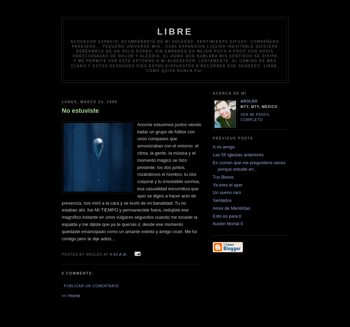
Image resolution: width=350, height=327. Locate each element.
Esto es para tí (227, 216)
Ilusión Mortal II (228, 223)
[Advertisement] (188, 88)
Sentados (222, 200)
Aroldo (249, 101)
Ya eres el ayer (227, 184)
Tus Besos (223, 177)
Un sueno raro (227, 192)
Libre (175, 31)
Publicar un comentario (91, 286)
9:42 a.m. (119, 254)
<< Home (71, 295)
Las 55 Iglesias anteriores (238, 154)
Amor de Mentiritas (231, 208)
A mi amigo (224, 146)
